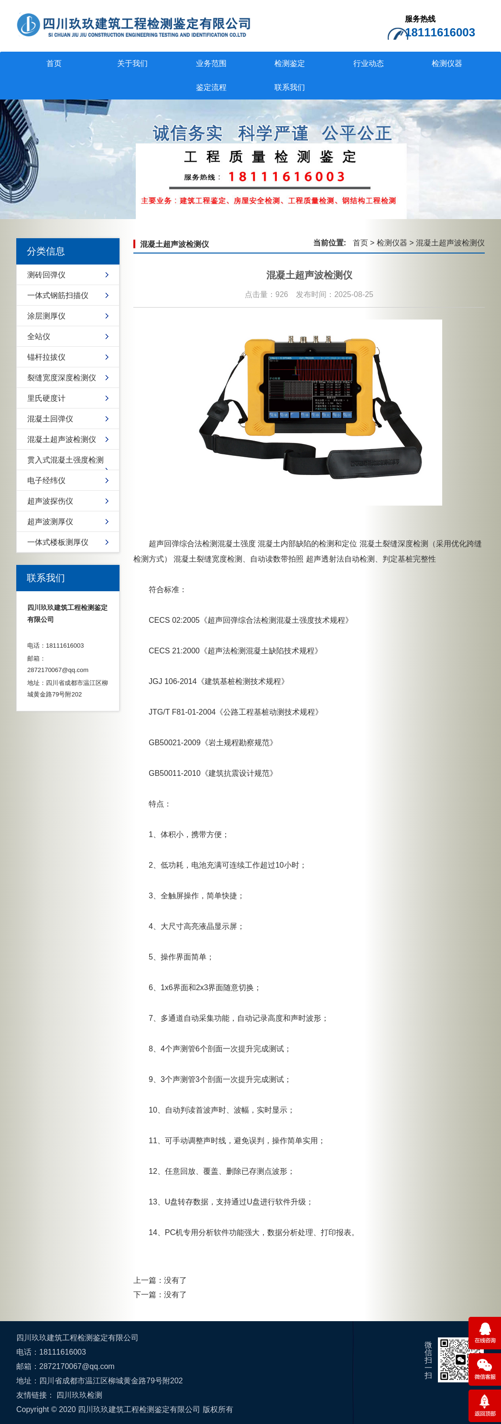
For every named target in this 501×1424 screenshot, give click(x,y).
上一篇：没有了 (160, 1280)
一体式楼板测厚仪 (57, 542)
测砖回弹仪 (46, 275)
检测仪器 (447, 63)
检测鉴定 (289, 63)
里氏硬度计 (46, 398)
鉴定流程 (211, 87)
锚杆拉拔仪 (46, 357)
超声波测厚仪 (50, 522)
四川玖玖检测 (79, 1395)
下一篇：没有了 (160, 1295)
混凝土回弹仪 (50, 419)
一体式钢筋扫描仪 (57, 295)
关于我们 (132, 63)
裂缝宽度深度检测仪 (61, 378)
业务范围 (211, 63)
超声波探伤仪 (50, 501)
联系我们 (289, 87)
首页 (54, 63)
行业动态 (368, 63)
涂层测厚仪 (46, 316)
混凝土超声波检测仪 (61, 439)
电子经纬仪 (46, 480)
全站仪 (38, 336)
